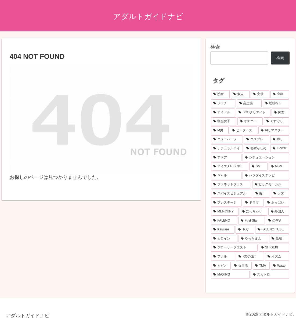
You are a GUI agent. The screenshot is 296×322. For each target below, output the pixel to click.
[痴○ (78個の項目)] (261, 194)
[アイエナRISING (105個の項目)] (229, 166)
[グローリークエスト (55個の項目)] (234, 248)
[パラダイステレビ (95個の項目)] (266, 176)
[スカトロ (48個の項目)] (270, 275)
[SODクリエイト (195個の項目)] (253, 112)
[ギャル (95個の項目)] (226, 176)
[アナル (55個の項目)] (223, 257)
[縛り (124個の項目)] (279, 139)
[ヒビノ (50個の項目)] (221, 266)
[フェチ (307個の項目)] (223, 103)
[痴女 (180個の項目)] (280, 112)
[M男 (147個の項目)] (219, 130)
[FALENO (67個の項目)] (224, 221)
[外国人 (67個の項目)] (278, 212)
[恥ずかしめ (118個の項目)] (256, 148)
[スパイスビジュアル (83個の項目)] (231, 194)
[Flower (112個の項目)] (279, 148)
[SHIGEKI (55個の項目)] (274, 248)
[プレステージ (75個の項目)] (226, 203)
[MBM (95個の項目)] (279, 166)
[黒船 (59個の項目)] (279, 239)
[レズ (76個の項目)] (280, 194)
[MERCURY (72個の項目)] (225, 212)
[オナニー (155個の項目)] (250, 121)
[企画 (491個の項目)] (279, 94)
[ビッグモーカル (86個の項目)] (270, 184)
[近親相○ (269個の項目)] (276, 103)
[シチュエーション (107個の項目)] (266, 158)
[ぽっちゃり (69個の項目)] (253, 212)
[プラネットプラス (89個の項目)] (231, 184)
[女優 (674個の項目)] (260, 94)
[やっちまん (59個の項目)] (253, 239)
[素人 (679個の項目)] (240, 94)
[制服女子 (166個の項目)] (223, 121)
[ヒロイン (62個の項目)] (224, 239)
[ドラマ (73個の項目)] (253, 203)
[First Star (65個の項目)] (251, 221)
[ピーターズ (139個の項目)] (243, 130)
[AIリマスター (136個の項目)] (273, 130)
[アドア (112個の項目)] (226, 158)
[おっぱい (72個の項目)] (277, 203)
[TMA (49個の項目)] (261, 266)
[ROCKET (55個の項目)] (250, 257)
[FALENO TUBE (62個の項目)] (272, 230)
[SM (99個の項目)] (258, 166)
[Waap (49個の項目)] (280, 266)
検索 (215, 47)
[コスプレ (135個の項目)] (256, 139)
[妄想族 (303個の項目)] (249, 103)
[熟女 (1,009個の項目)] (220, 94)
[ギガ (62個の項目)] (245, 230)
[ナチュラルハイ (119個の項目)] (227, 148)
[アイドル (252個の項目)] (223, 112)
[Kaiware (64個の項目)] (222, 230)
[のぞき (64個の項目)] (277, 221)
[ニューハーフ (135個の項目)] (227, 139)
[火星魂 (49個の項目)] (242, 266)
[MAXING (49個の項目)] (230, 275)
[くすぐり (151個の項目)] (276, 121)
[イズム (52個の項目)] (277, 257)
